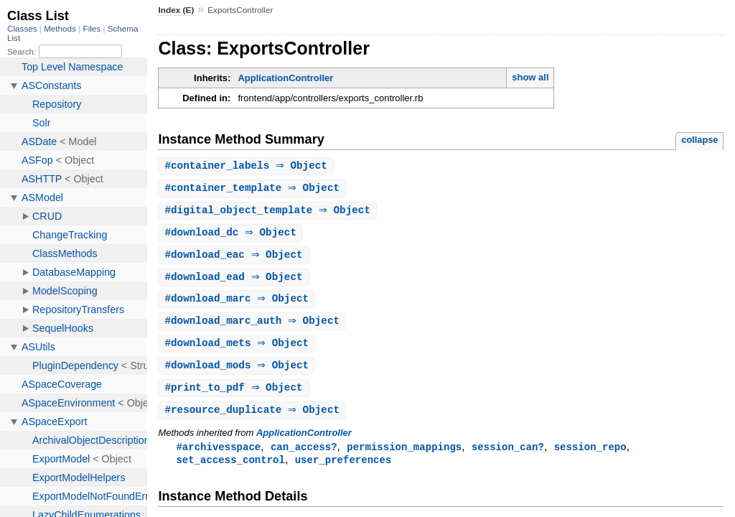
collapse (699, 139)
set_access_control (230, 469)
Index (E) (176, 10)
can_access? (304, 455)
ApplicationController (285, 78)
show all (530, 77)
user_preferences (343, 469)
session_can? (508, 455)
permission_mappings (404, 455)
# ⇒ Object (247, 166)
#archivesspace (218, 455)
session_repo (590, 455)
